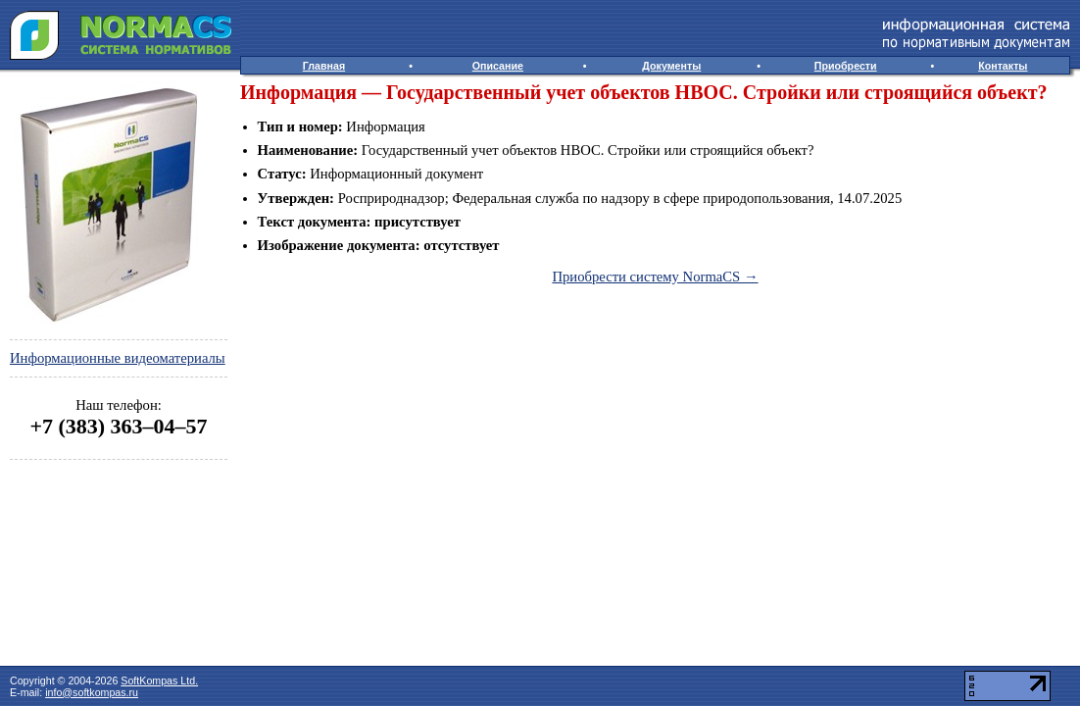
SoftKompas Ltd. (159, 680)
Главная (324, 66)
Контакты (1002, 66)
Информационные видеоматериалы (117, 358)
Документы (671, 66)
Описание (497, 66)
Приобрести (845, 66)
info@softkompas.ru (91, 692)
